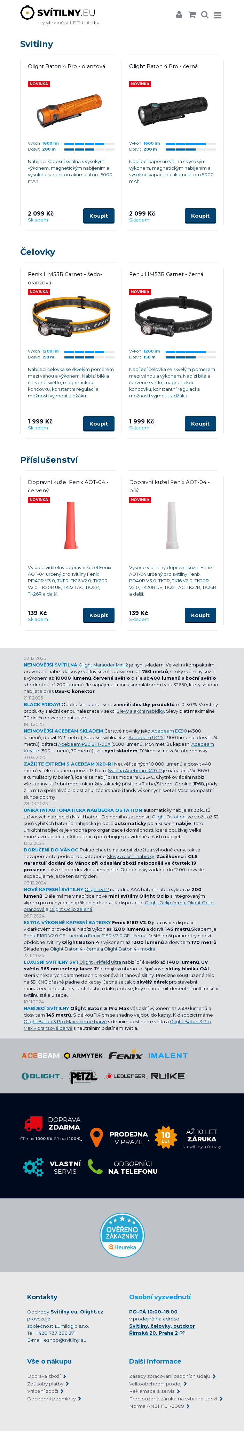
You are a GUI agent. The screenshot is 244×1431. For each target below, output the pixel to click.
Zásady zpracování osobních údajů (169, 1376)
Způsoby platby (45, 1383)
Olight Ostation (169, 816)
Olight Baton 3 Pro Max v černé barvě (65, 1021)
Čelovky (37, 252)
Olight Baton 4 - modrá (129, 949)
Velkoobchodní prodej (155, 1383)
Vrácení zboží (42, 1391)
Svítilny (36, 44)
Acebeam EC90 (169, 731)
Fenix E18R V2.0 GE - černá (117, 935)
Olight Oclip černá (165, 902)
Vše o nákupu (49, 1361)
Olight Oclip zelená (70, 909)
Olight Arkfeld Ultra (100, 962)
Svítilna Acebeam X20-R (135, 770)
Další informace (155, 1361)
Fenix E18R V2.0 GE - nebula (54, 935)
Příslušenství (49, 460)
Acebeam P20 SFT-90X (84, 744)
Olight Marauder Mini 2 (103, 665)
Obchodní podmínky (51, 1398)
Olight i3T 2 (97, 889)
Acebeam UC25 (145, 737)
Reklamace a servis (151, 1391)
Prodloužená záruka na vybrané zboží (173, 1398)
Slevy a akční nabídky (140, 711)
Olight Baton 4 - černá (74, 949)
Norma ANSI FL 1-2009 (156, 1406)
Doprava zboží (44, 1376)
